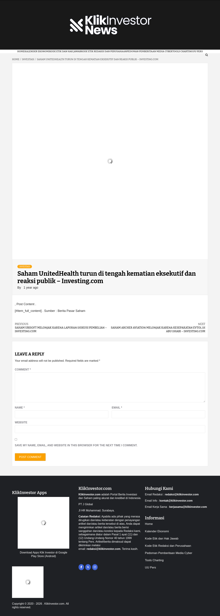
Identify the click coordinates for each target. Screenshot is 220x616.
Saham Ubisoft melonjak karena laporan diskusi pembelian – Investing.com (62, 327)
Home (20, 51)
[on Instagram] (95, 567)
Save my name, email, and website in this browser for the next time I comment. (76, 445)
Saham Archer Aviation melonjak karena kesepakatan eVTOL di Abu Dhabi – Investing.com (157, 327)
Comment (23, 369)
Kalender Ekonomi (36, 51)
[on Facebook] (81, 567)
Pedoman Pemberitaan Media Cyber (149, 51)
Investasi (24, 266)
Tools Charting (182, 51)
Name (20, 407)
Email (117, 407)
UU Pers (150, 567)
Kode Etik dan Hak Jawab (65, 51)
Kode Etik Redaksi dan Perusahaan (104, 51)
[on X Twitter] (88, 567)
